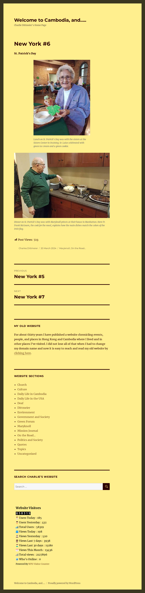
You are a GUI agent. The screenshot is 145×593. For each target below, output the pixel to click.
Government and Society (33, 417)
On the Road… (26, 435)
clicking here (22, 353)
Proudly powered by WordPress (64, 583)
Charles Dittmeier (28, 248)
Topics (21, 449)
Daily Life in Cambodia (31, 394)
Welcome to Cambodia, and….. (50, 20)
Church (22, 384)
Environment (26, 412)
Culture (22, 389)
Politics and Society (30, 440)
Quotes (22, 444)
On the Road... (78, 248)
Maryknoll (64, 248)
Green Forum (26, 421)
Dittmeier (23, 407)
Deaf (20, 403)
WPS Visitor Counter (38, 564)
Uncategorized (26, 453)
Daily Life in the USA (30, 398)
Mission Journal (27, 430)
